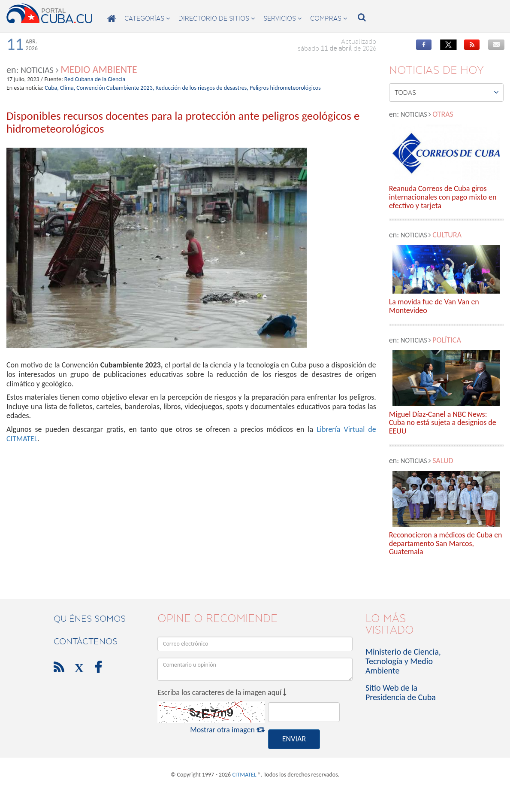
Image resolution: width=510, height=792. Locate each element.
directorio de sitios (216, 18)
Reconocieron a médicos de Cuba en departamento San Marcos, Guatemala (445, 543)
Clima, (67, 87)
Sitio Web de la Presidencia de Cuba (400, 692)
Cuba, (51, 87)
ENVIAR (294, 738)
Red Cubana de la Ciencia (94, 79)
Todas (447, 92)
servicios (282, 18)
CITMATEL (244, 774)
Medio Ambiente (98, 69)
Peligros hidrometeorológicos (285, 87)
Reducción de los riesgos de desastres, (201, 87)
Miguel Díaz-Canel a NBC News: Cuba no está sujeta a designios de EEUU (442, 423)
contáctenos (86, 641)
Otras (442, 114)
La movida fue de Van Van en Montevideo (434, 306)
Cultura (447, 235)
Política (446, 340)
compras (328, 18)
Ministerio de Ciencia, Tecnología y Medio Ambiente (403, 661)
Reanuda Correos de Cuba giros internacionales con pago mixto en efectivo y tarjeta (443, 197)
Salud (442, 460)
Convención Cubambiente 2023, (115, 87)
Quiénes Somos (90, 618)
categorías (147, 18)
